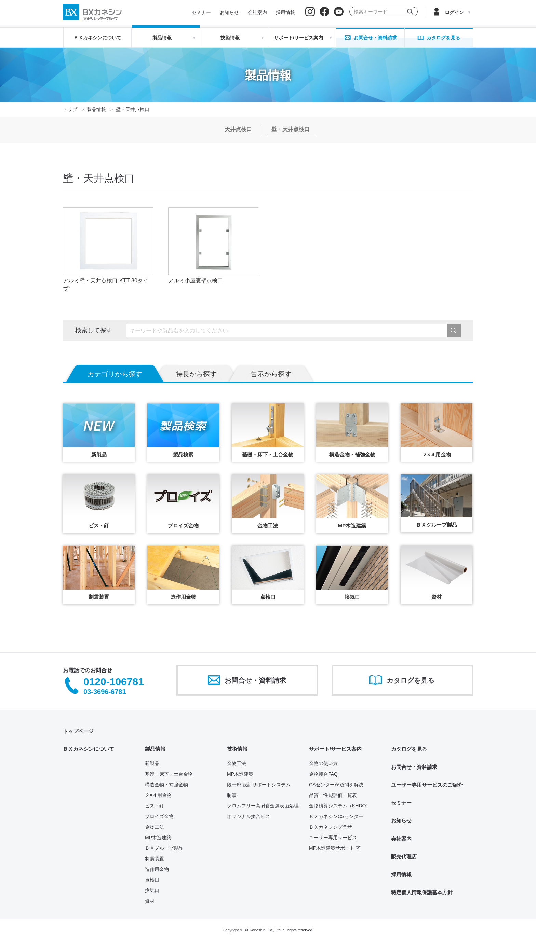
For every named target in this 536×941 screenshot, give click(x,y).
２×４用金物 (158, 795)
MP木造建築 (158, 837)
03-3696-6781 (104, 691)
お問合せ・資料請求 (414, 767)
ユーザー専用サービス (333, 837)
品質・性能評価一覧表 (333, 795)
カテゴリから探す (115, 374)
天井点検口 (238, 129)
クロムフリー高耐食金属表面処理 (263, 805)
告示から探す (271, 374)
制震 (232, 795)
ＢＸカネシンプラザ (330, 827)
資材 (150, 901)
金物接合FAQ (323, 774)
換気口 (152, 890)
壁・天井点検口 (290, 129)
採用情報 (401, 874)
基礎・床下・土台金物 (169, 774)
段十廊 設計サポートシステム (259, 784)
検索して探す (93, 330)
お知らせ (401, 821)
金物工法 (154, 827)
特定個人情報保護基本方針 (422, 892)
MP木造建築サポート (334, 848)
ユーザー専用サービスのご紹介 (427, 785)
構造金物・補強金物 (166, 784)
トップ (70, 109)
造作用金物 (157, 869)
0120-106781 (113, 682)
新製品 (152, 763)
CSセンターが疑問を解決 (336, 784)
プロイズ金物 (159, 816)
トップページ (78, 731)
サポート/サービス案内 (335, 749)
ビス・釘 (154, 805)
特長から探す (196, 374)
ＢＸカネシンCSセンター (336, 816)
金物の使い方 (323, 763)
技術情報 (237, 749)
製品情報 (96, 109)
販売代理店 (404, 856)
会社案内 (401, 839)
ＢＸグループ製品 (164, 848)
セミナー (401, 803)
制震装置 (154, 858)
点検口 (152, 880)
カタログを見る (409, 749)
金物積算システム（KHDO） (340, 805)
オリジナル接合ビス (248, 816)
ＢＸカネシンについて (97, 37)
